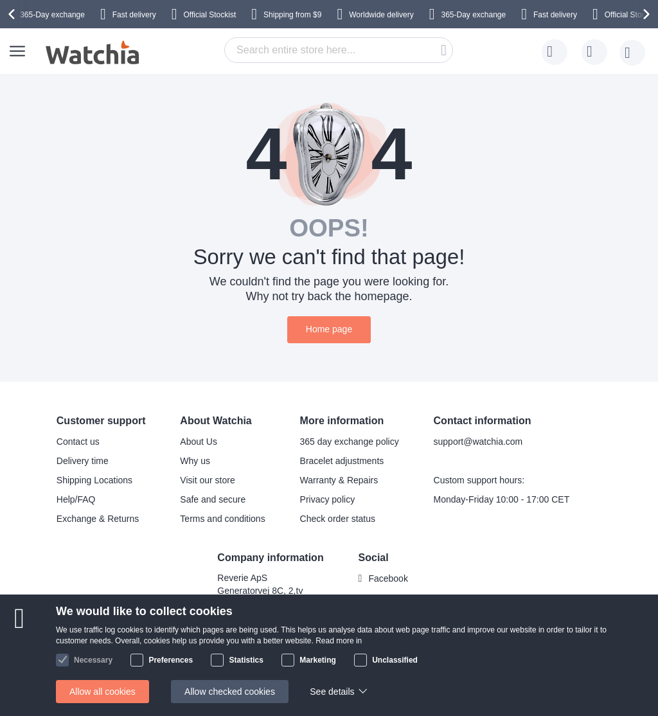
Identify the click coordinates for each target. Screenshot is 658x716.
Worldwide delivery (381, 14)
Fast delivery (134, 14)
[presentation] (13, 14)
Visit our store (207, 480)
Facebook (387, 578)
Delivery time (83, 461)
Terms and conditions (222, 519)
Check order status (338, 519)
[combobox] (338, 50)
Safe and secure (212, 499)
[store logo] (93, 52)
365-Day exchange (52, 14)
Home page (329, 329)
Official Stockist (209, 14)
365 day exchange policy (349, 441)
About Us (198, 441)
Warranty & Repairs (339, 480)
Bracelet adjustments (342, 461)
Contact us (78, 441)
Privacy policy (327, 499)
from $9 (292, 14)
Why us (195, 461)
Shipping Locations (94, 480)
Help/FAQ (76, 499)
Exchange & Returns (98, 519)
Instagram (388, 600)
